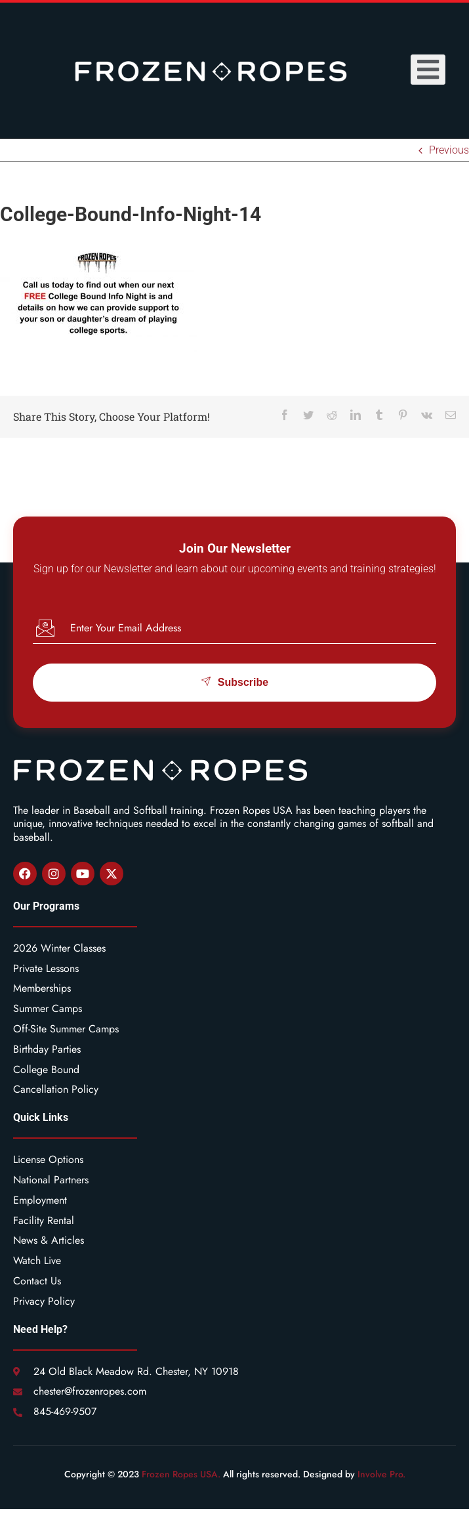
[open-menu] (428, 69)
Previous (449, 150)
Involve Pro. (381, 1474)
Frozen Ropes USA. (181, 1474)
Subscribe (234, 682)
